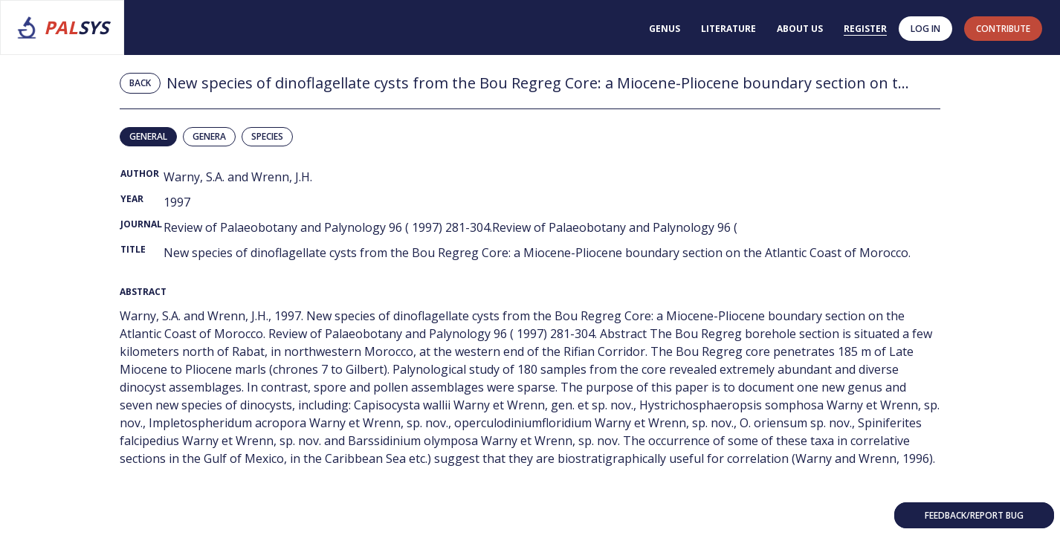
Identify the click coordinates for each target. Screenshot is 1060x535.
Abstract (143, 291)
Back (140, 83)
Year (131, 198)
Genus (664, 28)
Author (139, 173)
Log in (925, 28)
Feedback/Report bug (974, 515)
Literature (728, 28)
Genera (209, 136)
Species (267, 136)
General (148, 136)
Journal (141, 224)
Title (133, 249)
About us (800, 28)
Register (865, 28)
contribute (1003, 28)
